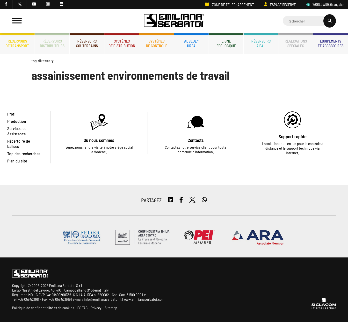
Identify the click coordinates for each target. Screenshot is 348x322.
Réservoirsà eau (261, 43)
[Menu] (17, 20)
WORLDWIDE (324, 4)
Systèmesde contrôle (156, 43)
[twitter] (20, 4)
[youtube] (34, 4)
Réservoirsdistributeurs (52, 43)
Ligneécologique (226, 43)
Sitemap (111, 307)
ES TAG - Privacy (89, 307)
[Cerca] (309, 21)
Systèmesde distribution (122, 43)
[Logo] (174, 21)
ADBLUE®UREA (191, 43)
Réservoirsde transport (17, 43)
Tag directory (42, 60)
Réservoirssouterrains (87, 43)
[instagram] (48, 4)
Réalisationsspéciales (296, 43)
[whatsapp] (204, 200)
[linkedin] (61, 4)
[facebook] (6, 4)
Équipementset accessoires (330, 43)
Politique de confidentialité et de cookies (43, 307)
